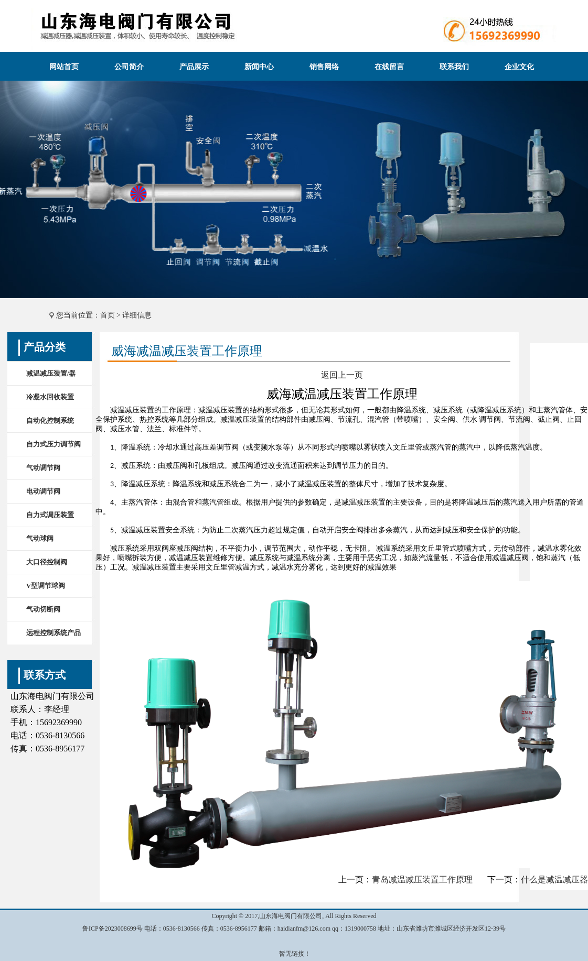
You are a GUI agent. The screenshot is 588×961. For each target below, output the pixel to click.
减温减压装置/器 (51, 373)
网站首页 (64, 66)
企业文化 (519, 66)
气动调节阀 (43, 468)
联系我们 (454, 66)
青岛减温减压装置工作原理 (422, 879)
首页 (107, 315)
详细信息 (137, 315)
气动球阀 (40, 538)
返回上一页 (342, 374)
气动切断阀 (43, 609)
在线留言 (389, 66)
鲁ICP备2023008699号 (112, 928)
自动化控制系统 (50, 420)
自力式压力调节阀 (53, 444)
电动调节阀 (43, 491)
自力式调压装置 (50, 515)
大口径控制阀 (46, 562)
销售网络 (324, 66)
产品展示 (194, 66)
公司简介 (129, 66)
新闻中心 (259, 66)
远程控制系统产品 (53, 633)
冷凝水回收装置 (50, 397)
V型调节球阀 (45, 585)
